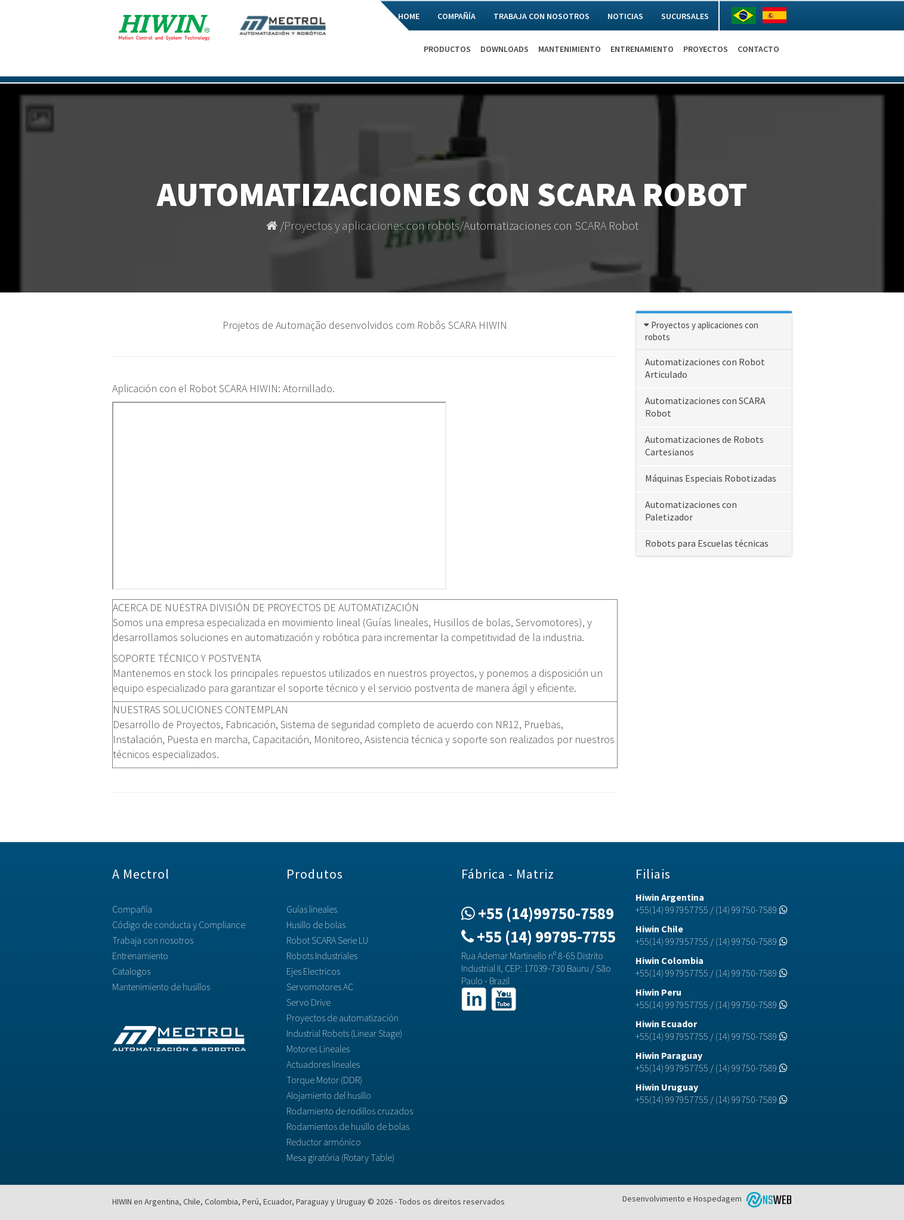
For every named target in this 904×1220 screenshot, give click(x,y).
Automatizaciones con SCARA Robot (705, 407)
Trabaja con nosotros (541, 16)
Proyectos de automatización (342, 1018)
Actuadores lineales (323, 1064)
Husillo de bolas (315, 925)
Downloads (504, 49)
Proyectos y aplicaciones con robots (371, 225)
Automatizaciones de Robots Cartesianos (704, 445)
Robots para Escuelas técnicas (707, 543)
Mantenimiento (569, 49)
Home (408, 16)
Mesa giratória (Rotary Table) (340, 1157)
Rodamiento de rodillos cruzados (349, 1111)
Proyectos (705, 49)
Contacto (758, 49)
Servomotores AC (319, 987)
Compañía (456, 16)
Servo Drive (308, 1002)
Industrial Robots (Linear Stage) (344, 1033)
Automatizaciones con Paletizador (691, 510)
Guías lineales (311, 909)
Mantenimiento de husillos (161, 987)
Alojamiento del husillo (328, 1095)
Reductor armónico (323, 1142)
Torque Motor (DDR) (324, 1080)
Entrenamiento (642, 49)
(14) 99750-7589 (751, 910)
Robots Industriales (321, 956)
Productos (447, 49)
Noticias (625, 16)
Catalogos (131, 971)
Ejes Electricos (313, 971)
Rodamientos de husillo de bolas (347, 1126)
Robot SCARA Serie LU (327, 940)
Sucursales (685, 16)
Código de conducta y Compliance (178, 925)
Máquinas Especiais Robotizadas (710, 478)
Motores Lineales (318, 1049)
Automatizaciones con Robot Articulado (705, 368)
